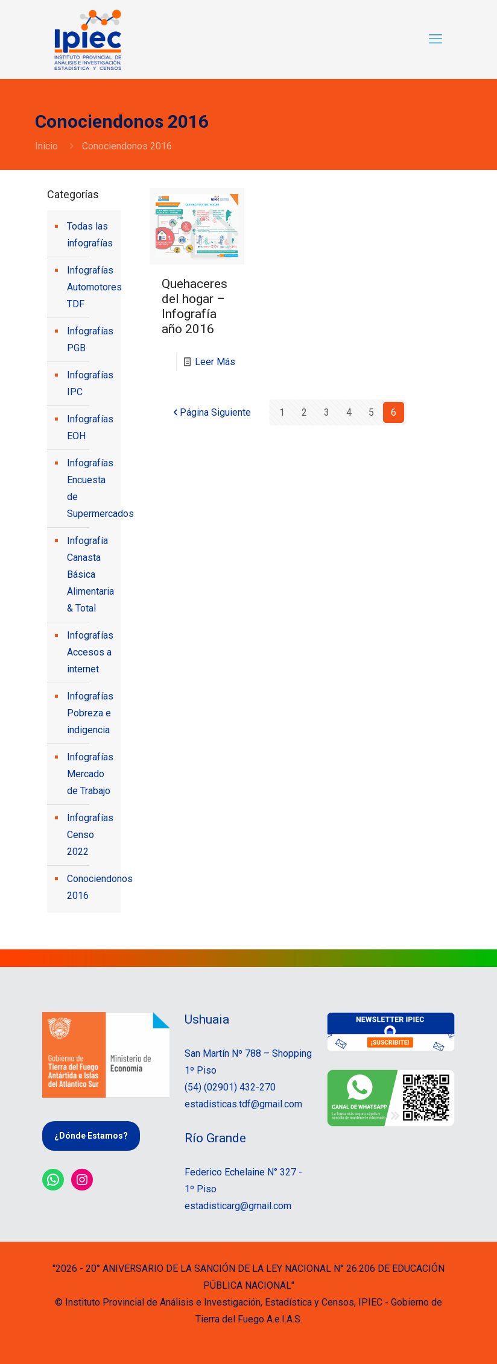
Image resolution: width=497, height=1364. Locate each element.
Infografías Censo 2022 (90, 834)
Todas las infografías (90, 235)
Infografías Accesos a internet (90, 652)
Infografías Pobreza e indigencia (90, 713)
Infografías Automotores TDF (91, 287)
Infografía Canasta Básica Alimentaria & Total (90, 574)
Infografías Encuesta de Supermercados (91, 488)
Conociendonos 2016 (91, 887)
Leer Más (215, 362)
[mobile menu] (435, 39)
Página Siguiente (210, 412)
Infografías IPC (90, 383)
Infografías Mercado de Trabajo (90, 773)
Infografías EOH (90, 427)
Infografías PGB (90, 339)
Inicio (46, 146)
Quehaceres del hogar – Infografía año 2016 (194, 306)
